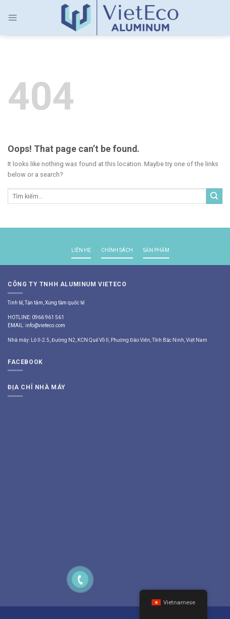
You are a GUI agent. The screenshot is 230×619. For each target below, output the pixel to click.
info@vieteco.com (45, 325)
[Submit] (214, 196)
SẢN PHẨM (156, 250)
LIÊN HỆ (81, 250)
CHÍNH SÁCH (117, 250)
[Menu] (12, 17)
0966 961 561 (48, 317)
